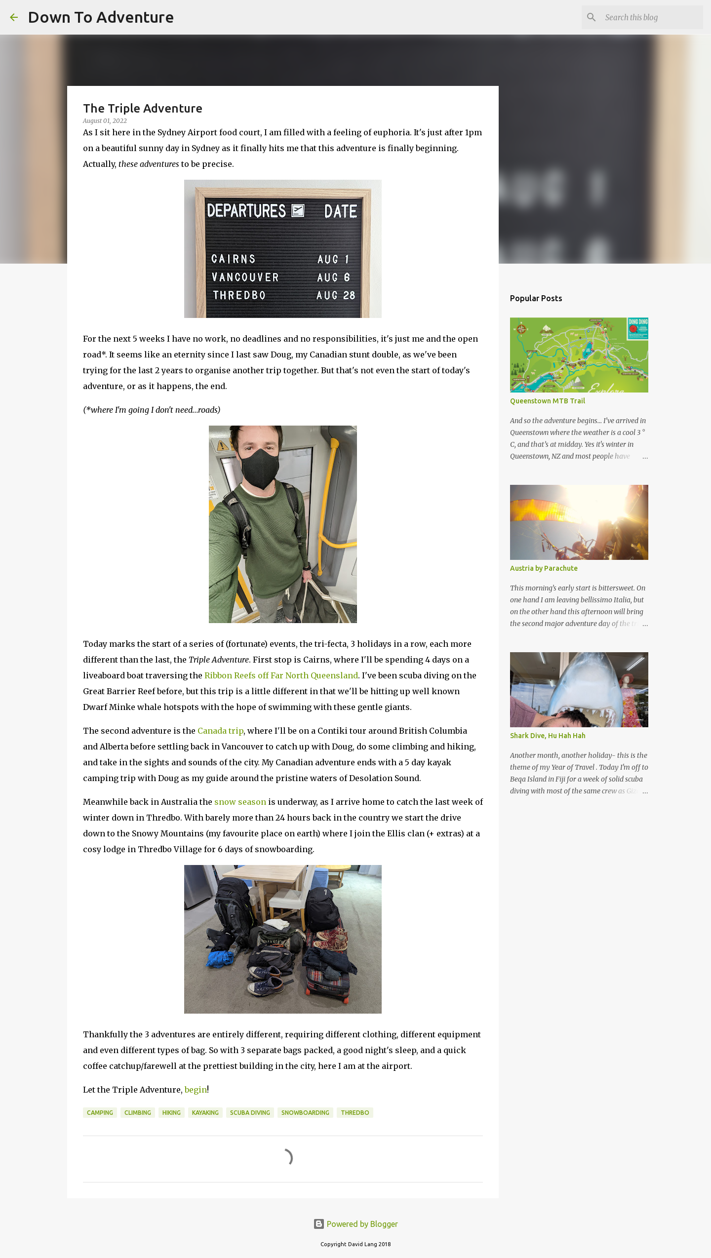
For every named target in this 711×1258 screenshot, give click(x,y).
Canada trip (220, 731)
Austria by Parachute (544, 568)
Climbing (137, 1112)
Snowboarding (305, 1112)
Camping (100, 1112)
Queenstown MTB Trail (547, 401)
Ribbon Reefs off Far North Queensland (281, 675)
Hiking (171, 1112)
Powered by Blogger (355, 1223)
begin (196, 1090)
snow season (240, 802)
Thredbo (355, 1112)
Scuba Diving (250, 1112)
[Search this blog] (651, 17)
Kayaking (205, 1112)
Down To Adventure (101, 17)
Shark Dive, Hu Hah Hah (548, 736)
